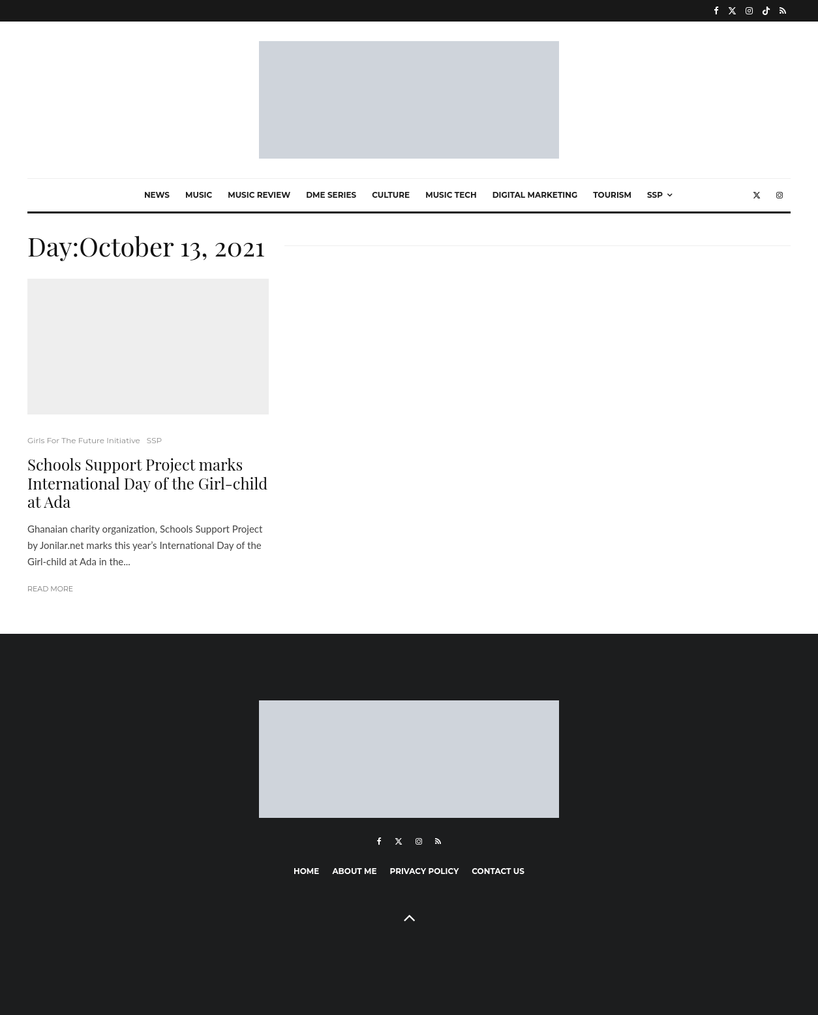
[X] (732, 11)
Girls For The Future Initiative (83, 440)
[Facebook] (716, 11)
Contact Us (498, 871)
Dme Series (331, 195)
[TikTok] (766, 11)
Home (306, 871)
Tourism (612, 195)
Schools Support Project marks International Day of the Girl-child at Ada (147, 483)
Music (198, 195)
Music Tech (450, 195)
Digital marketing (535, 195)
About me (354, 871)
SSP (655, 195)
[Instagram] (749, 11)
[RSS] (783, 11)
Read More (50, 588)
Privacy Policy (424, 871)
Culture (391, 195)
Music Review (259, 195)
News (157, 195)
